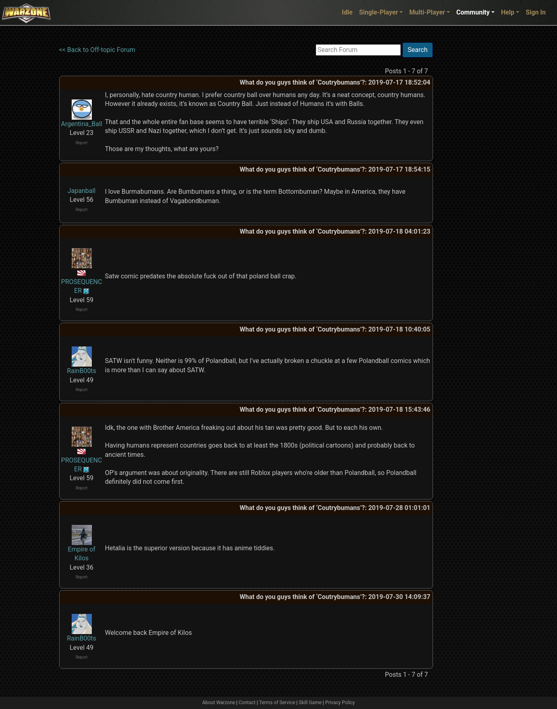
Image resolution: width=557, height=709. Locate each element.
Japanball (82, 191)
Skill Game (310, 702)
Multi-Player (427, 12)
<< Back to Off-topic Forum (97, 50)
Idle (347, 12)
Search (417, 50)
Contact (247, 702)
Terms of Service (277, 702)
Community (473, 12)
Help (507, 12)
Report (82, 143)
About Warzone (218, 702)
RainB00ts (81, 371)
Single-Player (378, 12)
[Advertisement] (466, 163)
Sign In (536, 12)
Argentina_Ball (81, 124)
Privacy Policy (340, 702)
